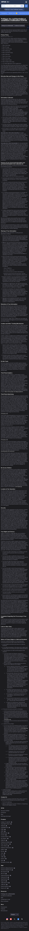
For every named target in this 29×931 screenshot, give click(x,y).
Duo (2, 855)
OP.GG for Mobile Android (7, 868)
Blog (2, 814)
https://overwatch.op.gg (7, 52)
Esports (3, 858)
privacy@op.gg (19, 486)
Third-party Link (4, 413)
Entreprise (3, 812)
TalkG (2, 856)
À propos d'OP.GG (5, 810)
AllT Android (4, 871)
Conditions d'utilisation (19, 25)
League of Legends (5, 822)
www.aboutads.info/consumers (7, 451)
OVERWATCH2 (4, 827)
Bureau (2, 851)
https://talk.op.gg (6, 54)
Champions (4, 13)
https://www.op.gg (6, 45)
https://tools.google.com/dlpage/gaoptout (14, 391)
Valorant (3, 825)
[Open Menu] (26, 1)
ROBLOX (3, 840)
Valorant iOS (4, 877)
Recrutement (4, 910)
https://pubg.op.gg (6, 50)
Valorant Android (5, 875)
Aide (2, 897)
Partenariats (4, 907)
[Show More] (8, 1)
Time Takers (4, 845)
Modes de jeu (13, 13)
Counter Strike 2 (5, 836)
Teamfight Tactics (5, 823)
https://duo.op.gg (6, 58)
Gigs (2, 860)
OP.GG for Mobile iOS (6, 869)
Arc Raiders (4, 838)
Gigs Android (4, 879)
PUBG (2, 829)
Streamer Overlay (5, 862)
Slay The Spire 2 (5, 844)
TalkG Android (4, 882)
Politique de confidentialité (7, 25)
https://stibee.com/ (10, 270)
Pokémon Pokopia (5, 842)
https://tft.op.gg (5, 47)
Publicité (3, 909)
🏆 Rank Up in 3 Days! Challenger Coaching (15, 9)
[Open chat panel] (28, 27)
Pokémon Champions (6, 847)
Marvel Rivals (4, 833)
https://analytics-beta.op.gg (8, 61)
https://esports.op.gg (6, 59)
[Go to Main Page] (3, 1)
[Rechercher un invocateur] (21, 5)
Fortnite (3, 834)
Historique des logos (6, 816)
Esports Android (5, 886)
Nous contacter (4, 901)
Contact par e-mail (5, 899)
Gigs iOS (3, 880)
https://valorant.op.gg (7, 48)
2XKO (2, 831)
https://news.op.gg (6, 56)
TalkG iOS (3, 884)
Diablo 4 (3, 849)
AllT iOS (3, 873)
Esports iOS (4, 888)
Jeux (2, 853)
